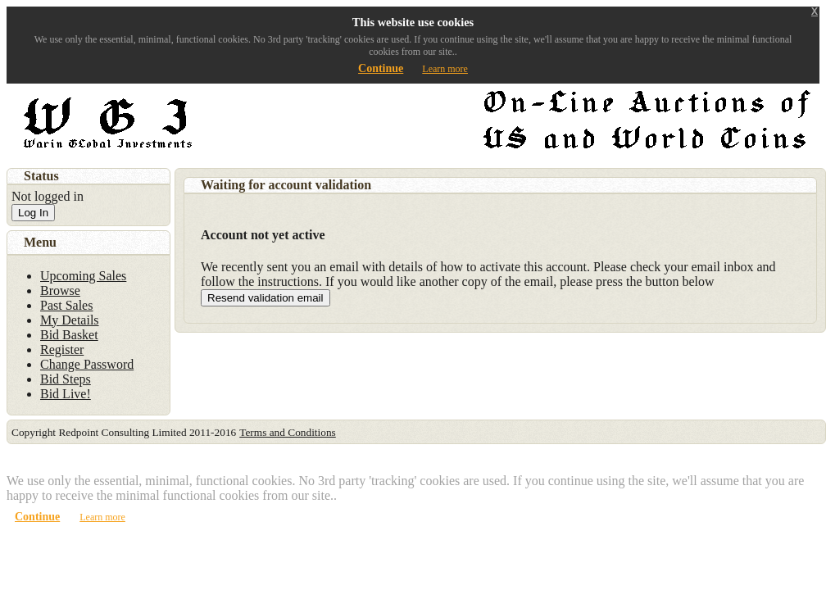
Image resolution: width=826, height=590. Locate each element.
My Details (69, 320)
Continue (380, 68)
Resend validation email (265, 298)
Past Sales (66, 305)
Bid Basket (69, 335)
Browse (60, 290)
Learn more (445, 69)
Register (62, 349)
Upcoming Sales (83, 276)
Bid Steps (65, 379)
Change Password (87, 364)
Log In (33, 212)
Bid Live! (65, 394)
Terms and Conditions (287, 432)
